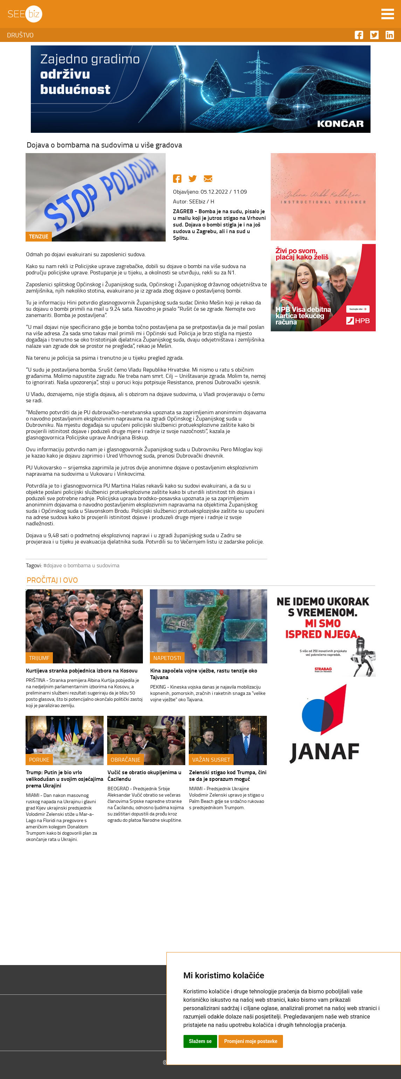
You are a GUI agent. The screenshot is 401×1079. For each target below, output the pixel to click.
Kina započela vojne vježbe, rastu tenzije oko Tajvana (203, 673)
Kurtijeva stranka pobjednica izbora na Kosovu (82, 670)
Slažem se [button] (200, 1041)
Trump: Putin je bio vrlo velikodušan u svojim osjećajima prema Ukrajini (64, 778)
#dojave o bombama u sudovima (81, 565)
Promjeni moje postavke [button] (250, 1041)
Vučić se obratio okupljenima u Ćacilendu (144, 775)
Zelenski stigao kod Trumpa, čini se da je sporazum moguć (228, 775)
